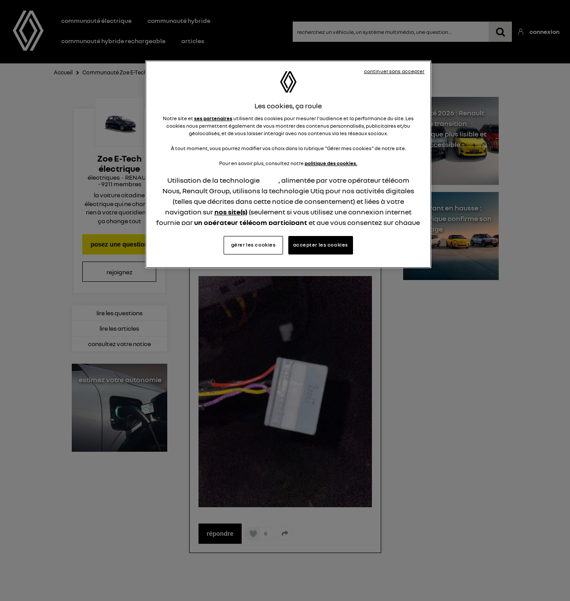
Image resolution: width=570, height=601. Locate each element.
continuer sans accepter (394, 71)
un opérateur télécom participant (250, 222)
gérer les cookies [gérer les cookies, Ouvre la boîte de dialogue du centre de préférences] (253, 245)
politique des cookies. (331, 163)
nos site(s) (230, 211)
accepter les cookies (320, 245)
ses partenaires (213, 118)
